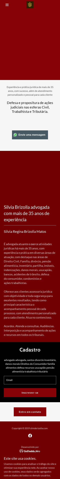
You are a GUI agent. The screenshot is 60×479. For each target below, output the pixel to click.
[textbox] (30, 380)
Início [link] (29, 458)
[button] (8, 5)
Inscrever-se (30, 392)
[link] (29, 4)
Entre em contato (30, 411)
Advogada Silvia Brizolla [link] (30, 463)
